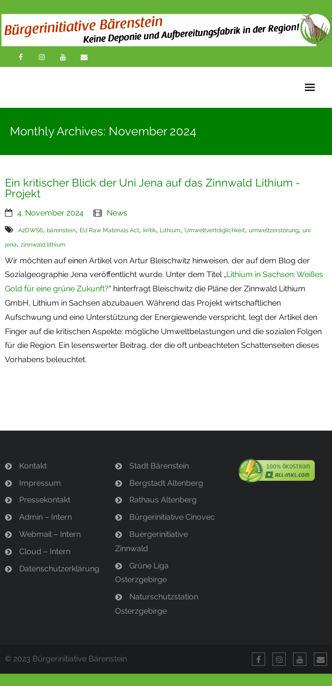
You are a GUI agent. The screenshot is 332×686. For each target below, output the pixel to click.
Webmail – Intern (50, 534)
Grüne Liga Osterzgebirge (142, 573)
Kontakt (33, 465)
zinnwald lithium (43, 244)
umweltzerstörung (274, 230)
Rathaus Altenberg (163, 499)
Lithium (170, 230)
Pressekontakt (44, 499)
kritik (149, 230)
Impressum (40, 483)
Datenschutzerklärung (59, 568)
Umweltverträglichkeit (214, 230)
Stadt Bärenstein (159, 465)
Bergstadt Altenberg (166, 483)
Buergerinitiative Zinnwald (151, 541)
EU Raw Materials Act (109, 230)
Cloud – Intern (44, 551)
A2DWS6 (30, 230)
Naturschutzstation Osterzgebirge (156, 604)
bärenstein (61, 230)
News (117, 213)
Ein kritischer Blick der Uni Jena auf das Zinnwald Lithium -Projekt (152, 188)
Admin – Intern (45, 517)
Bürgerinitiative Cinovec (172, 517)
